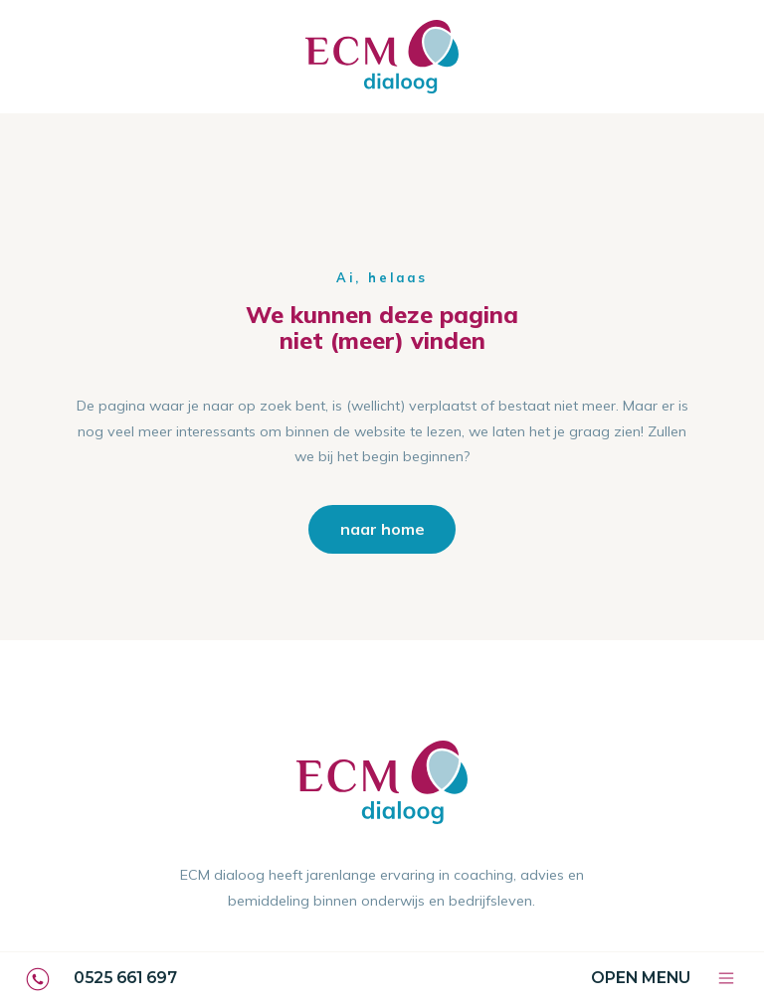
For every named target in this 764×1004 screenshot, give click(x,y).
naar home (382, 529)
